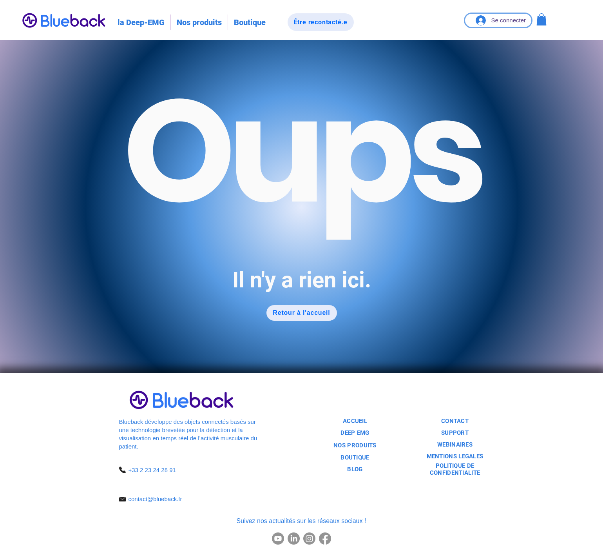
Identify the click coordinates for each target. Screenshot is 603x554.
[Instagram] (309, 538)
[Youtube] (278, 538)
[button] (199, 22)
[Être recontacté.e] (321, 22)
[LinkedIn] (294, 538)
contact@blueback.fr (155, 499)
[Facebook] (325, 538)
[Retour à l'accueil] (301, 313)
